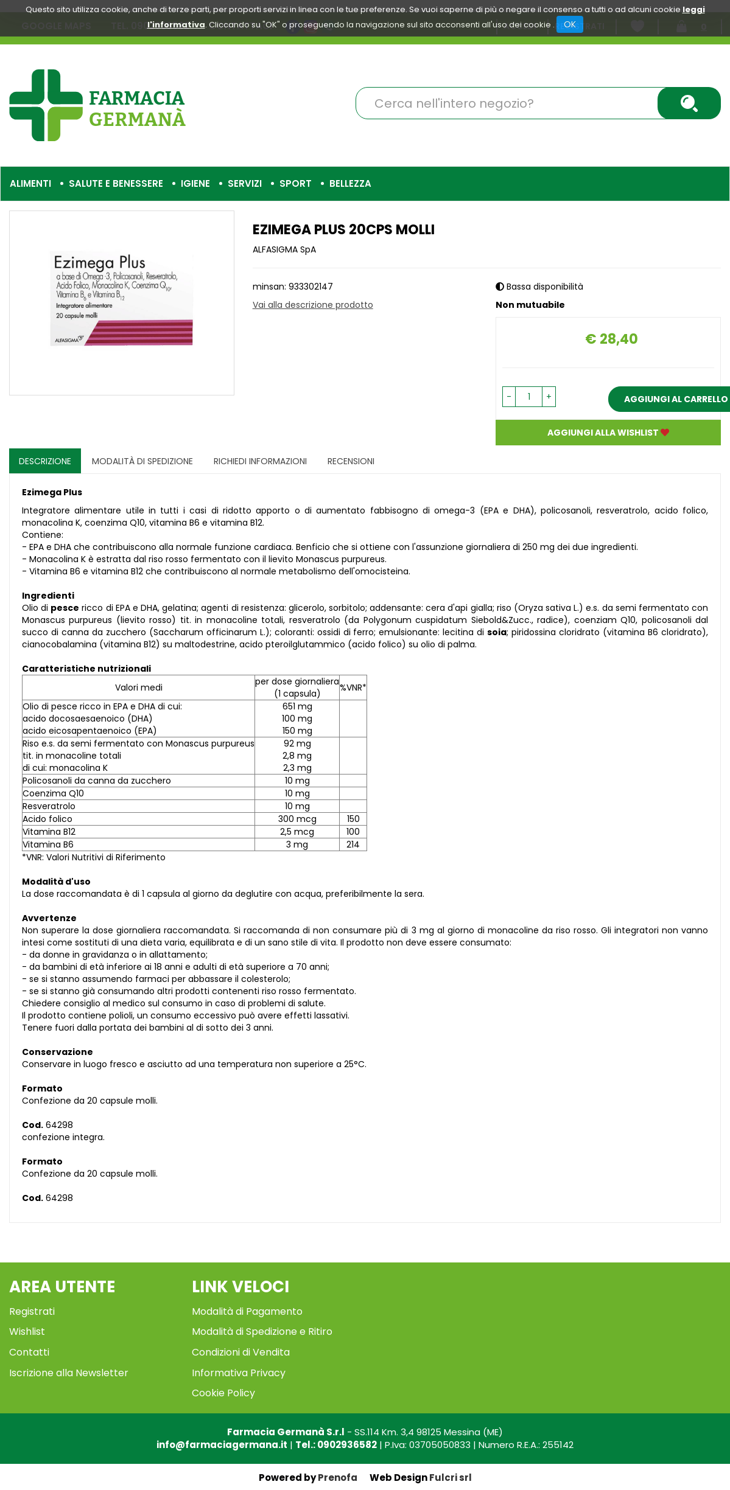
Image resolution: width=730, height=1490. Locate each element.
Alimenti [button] (30, 183)
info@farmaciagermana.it (221, 1444)
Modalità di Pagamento (247, 1311)
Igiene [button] (195, 183)
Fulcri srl (450, 1477)
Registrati (32, 1311)
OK (570, 24)
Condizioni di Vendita (241, 1352)
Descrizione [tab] (45, 461)
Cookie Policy (223, 1393)
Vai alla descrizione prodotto (313, 305)
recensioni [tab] (351, 461)
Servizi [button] (245, 183)
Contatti (29, 1352)
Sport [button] (295, 183)
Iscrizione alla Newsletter (68, 1373)
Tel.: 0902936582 (336, 1444)
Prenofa (337, 1477)
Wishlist (27, 1332)
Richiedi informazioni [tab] (260, 461)
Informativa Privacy (239, 1373)
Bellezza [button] (350, 183)
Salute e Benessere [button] (116, 183)
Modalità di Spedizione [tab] (142, 461)
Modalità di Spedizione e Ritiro (262, 1332)
